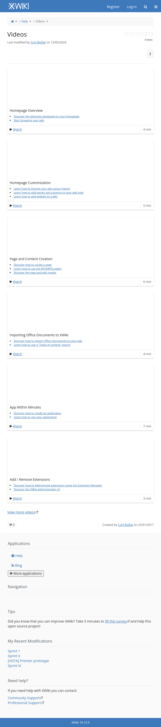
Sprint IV (14, 665)
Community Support (24, 698)
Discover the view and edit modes (35, 272)
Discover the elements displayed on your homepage (46, 116)
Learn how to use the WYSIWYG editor (38, 268)
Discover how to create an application (37, 413)
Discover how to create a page (33, 264)
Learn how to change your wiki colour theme (42, 188)
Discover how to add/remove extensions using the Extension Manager (58, 485)
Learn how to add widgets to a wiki (35, 196)
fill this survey (115, 621)
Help (24, 21)
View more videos (21, 512)
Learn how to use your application (35, 417)
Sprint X (14, 656)
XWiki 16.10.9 (80, 722)
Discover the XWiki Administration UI (37, 489)
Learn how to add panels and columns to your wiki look (48, 192)
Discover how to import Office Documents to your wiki (48, 341)
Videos (40, 21)
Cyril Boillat (38, 42)
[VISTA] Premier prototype (28, 660)
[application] (80, 87)
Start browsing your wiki (29, 120)
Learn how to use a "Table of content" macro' (42, 345)
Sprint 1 (14, 651)
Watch (17, 129)
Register (113, 6)
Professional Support (24, 702)
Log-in (132, 6)
